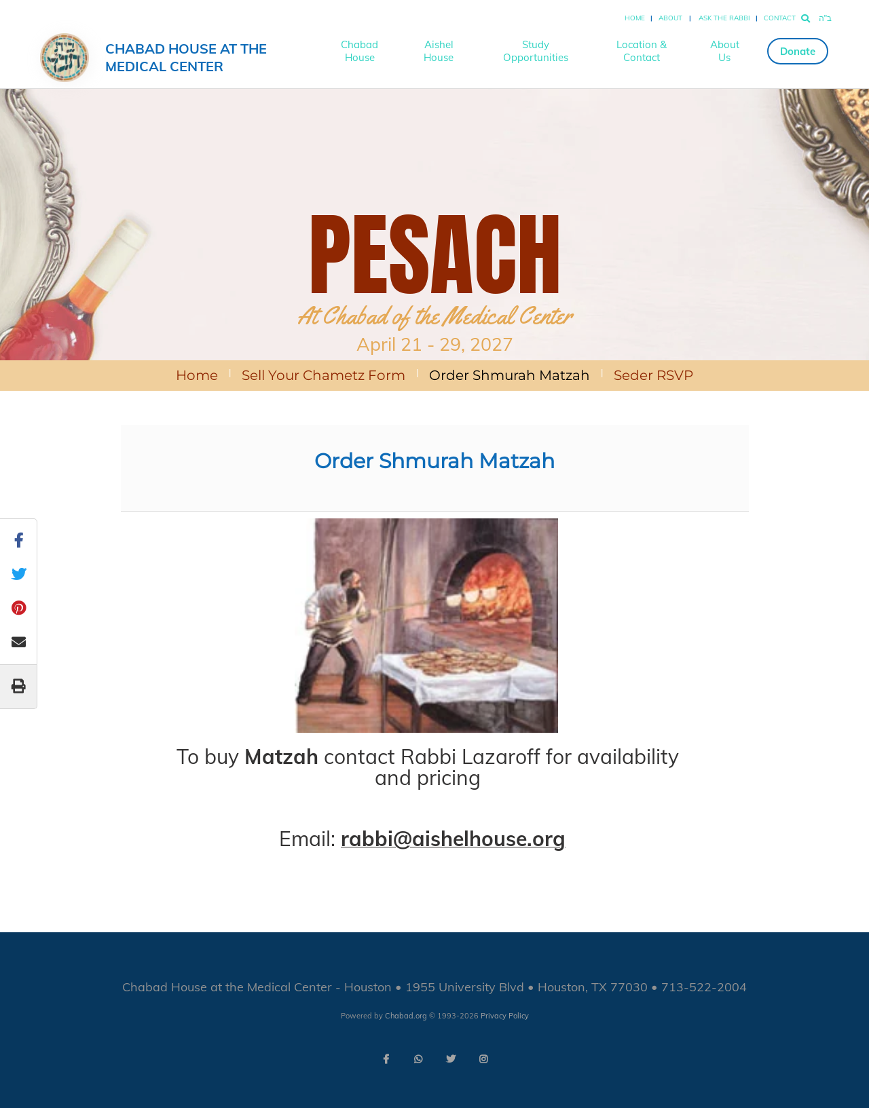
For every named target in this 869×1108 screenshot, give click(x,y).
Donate (797, 51)
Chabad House (359, 51)
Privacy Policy (505, 1015)
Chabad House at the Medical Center (186, 57)
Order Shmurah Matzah (509, 375)
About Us (724, 51)
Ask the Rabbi (724, 18)
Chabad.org (406, 1015)
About (670, 18)
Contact (780, 18)
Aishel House (439, 51)
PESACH (434, 255)
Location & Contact (641, 51)
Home (635, 18)
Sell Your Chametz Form (323, 375)
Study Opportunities (535, 51)
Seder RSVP (653, 375)
